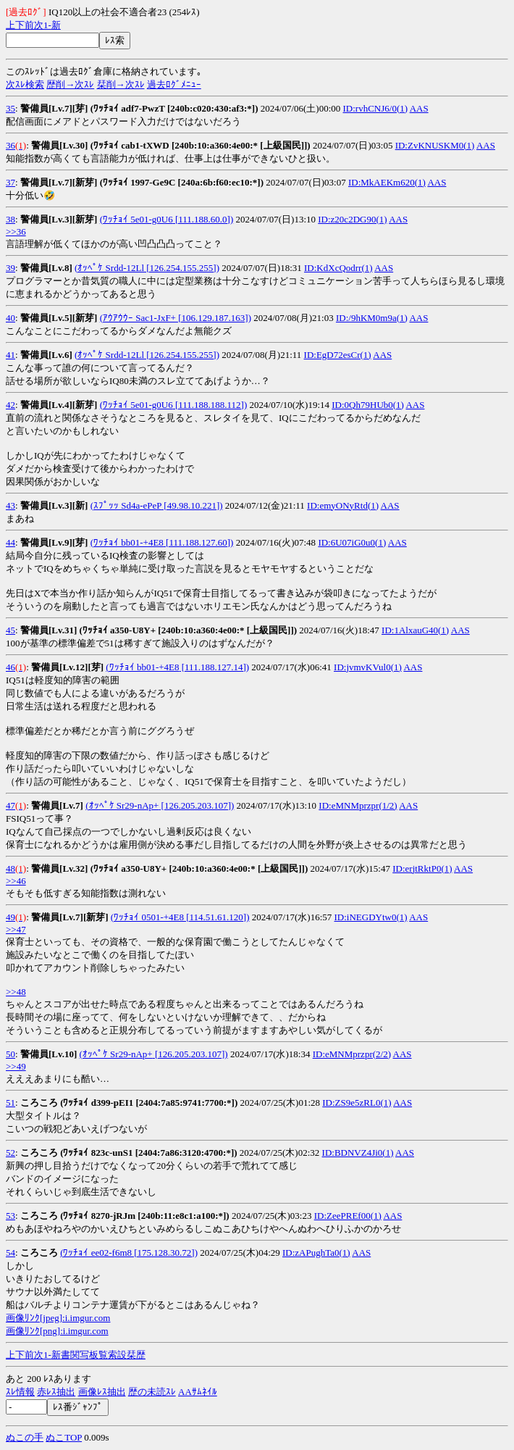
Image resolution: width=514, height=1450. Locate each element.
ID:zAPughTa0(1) (316, 1252)
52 (10, 1152)
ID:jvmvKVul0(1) (368, 667)
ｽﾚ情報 (20, 1391)
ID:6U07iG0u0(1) (352, 542)
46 (10, 667)
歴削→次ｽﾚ (70, 84)
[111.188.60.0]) (203, 219)
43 (10, 505)
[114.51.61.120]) (217, 917)
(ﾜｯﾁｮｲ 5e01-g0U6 (136, 219)
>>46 (16, 880)
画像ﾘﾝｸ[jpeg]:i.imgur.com (58, 1317)
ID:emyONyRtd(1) (343, 505)
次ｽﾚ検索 (25, 84)
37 (10, 182)
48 (10, 868)
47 (10, 805)
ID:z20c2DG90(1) (352, 219)
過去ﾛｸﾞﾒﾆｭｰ (174, 84)
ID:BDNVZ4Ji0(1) (358, 1152)
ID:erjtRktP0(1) (422, 868)
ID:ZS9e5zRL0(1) (356, 1102)
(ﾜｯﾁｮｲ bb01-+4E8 (127, 542)
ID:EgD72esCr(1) (337, 354)
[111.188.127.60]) (199, 542)
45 (10, 630)
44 (10, 542)
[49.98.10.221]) (192, 505)
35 (10, 108)
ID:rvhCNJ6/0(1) (375, 108)
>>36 (16, 231)
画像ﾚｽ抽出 (102, 1391)
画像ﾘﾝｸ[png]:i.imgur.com (57, 1330)
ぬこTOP (64, 1437)
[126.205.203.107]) (196, 805)
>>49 (16, 1066)
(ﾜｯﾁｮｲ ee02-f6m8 (96, 1252)
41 (10, 354)
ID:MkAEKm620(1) (387, 182)
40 (10, 317)
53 (10, 1215)
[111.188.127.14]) (215, 667)
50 (10, 1054)
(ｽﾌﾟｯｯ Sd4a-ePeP (125, 505)
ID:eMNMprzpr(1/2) (358, 805)
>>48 (16, 991)
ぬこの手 (24, 1437)
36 (10, 145)
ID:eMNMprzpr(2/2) (352, 1054)
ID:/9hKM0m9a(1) (372, 317)
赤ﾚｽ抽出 (56, 1391)
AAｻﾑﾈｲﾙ (197, 1391)
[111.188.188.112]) (210, 404)
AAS (419, 108)
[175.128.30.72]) (165, 1252)
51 (10, 1102)
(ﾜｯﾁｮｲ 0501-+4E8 (147, 917)
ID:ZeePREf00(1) (348, 1215)
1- (47, 25)
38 (10, 219)
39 (10, 267)
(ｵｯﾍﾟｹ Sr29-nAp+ (122, 805)
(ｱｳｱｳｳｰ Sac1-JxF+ (138, 317)
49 (10, 917)
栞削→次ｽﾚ (121, 84)
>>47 (16, 929)
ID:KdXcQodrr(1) (338, 267)
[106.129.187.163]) (213, 317)
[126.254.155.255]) (181, 267)
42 (10, 404)
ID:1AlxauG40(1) (415, 630)
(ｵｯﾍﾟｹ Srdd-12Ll (109, 267)
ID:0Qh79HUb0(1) (368, 404)
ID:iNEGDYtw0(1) (371, 917)
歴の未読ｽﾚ (152, 1391)
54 (10, 1252)
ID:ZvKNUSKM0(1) (435, 145)
